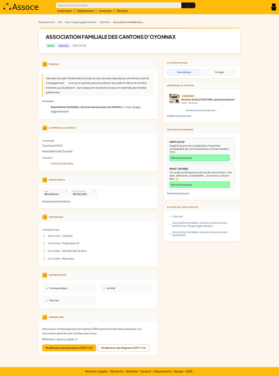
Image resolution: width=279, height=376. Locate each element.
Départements (163, 371)
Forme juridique (58, 288)
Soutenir (146, 371)
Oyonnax (104, 22)
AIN (60, 22)
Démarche (116, 371)
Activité (111, 288)
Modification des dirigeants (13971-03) (123, 347)
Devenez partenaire (178, 193)
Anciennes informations (56, 201)
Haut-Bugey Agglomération (80, 22)
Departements (46, 22)
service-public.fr (67, 339)
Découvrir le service (181, 157)
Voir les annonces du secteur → (202, 110)
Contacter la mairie (62, 163)
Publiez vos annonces (179, 115)
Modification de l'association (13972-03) (69, 347)
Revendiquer (184, 72)
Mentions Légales (96, 371)
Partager (219, 72)
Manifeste (132, 371)
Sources (54, 300)
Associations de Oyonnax (57, 151)
